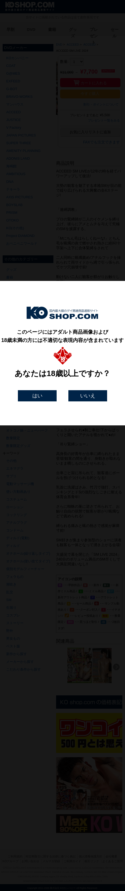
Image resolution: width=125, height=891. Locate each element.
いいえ (87, 395)
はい (37, 395)
